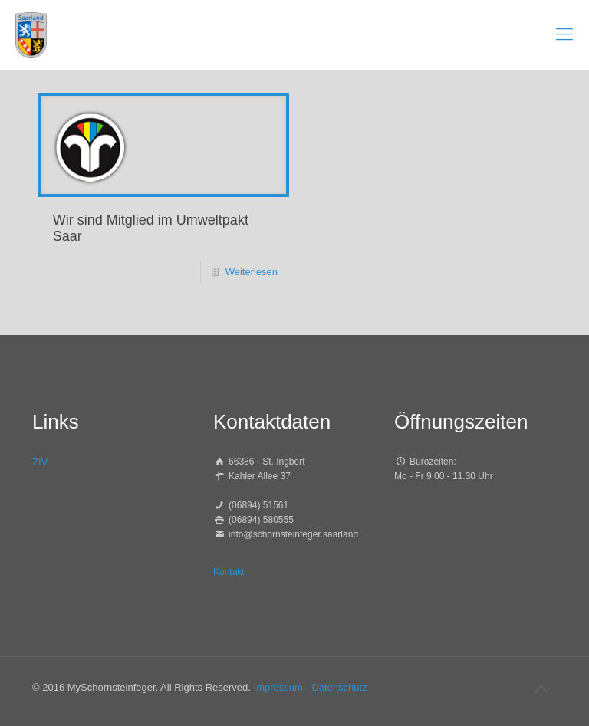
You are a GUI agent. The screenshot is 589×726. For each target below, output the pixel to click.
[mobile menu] (564, 34)
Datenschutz (339, 687)
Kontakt (229, 572)
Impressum (278, 687)
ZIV (40, 462)
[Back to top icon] (541, 689)
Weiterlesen (251, 272)
